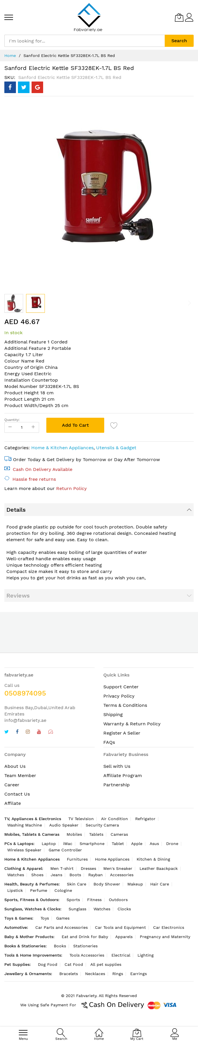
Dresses (88, 868)
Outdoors (118, 899)
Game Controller (65, 850)
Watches (15, 874)
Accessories (121, 874)
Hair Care (159, 884)
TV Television (81, 818)
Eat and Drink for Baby (85, 936)
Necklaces (95, 973)
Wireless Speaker (24, 850)
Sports (73, 899)
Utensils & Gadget (116, 447)
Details (16, 509)
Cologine (63, 890)
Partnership (116, 784)
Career (11, 784)
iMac (67, 843)
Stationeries (85, 946)
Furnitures (77, 859)
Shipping (113, 714)
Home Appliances (112, 859)
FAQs (109, 742)
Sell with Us (116, 766)
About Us (14, 766)
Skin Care (76, 884)
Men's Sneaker (117, 868)
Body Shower (107, 884)
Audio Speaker (63, 825)
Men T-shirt (62, 868)
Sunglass (77, 909)
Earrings (138, 973)
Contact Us (17, 794)
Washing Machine (24, 825)
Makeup (135, 884)
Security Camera (102, 825)
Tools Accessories (86, 955)
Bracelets (68, 973)
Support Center (121, 686)
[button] (13, 303)
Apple (136, 843)
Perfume (38, 890)
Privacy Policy (119, 696)
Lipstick (15, 890)
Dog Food (47, 964)
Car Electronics (168, 927)
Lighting (146, 955)
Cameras (119, 834)
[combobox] (84, 41)
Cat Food (74, 964)
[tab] (99, 509)
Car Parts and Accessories (61, 927)
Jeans (56, 874)
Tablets (96, 834)
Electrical (120, 955)
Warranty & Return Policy (132, 723)
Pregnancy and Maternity (165, 936)
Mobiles (74, 834)
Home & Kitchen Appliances (62, 447)
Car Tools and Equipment (120, 927)
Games (62, 918)
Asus (154, 843)
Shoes (37, 874)
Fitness (94, 899)
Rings (117, 973)
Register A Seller (121, 733)
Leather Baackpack (159, 868)
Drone (172, 843)
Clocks (124, 909)
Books (60, 946)
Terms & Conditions (125, 705)
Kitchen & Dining (153, 859)
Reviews (18, 595)
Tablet (118, 843)
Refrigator (145, 818)
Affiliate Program (122, 775)
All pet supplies (105, 964)
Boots (75, 874)
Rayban (95, 874)
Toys (45, 918)
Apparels (124, 936)
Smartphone (92, 843)
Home (10, 55)
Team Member (20, 775)
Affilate (12, 803)
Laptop (49, 843)
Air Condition (114, 818)
